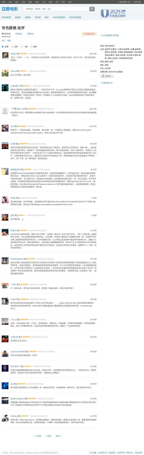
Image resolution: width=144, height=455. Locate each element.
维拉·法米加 (113, 58)
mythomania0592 (18, 352)
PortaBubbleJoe (17, 259)
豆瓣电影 (12, 9)
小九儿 (13, 319)
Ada (12, 126)
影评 (47, 17)
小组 (44, 2)
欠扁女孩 (14, 337)
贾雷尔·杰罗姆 (110, 52)
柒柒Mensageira (17, 399)
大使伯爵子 (15, 86)
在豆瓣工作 (102, 453)
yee (12, 384)
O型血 (13, 198)
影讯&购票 (6, 17)
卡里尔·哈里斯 (123, 49)
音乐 (23, 2)
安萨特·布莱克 (110, 49)
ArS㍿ (13, 144)
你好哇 (13, 54)
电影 (17, 2)
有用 (95, 54)
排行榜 (38, 17)
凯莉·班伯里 (121, 55)
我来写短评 (90, 34)
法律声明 (121, 453)
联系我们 (112, 453)
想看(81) (30, 34)
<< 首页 (37, 436)
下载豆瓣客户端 (124, 2)
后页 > (58, 436)
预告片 (107, 76)
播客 (30, 2)
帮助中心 (129, 453)
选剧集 (28, 17)
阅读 (50, 2)
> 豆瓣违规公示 (106, 83)
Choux (13, 71)
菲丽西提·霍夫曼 (126, 58)
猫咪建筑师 (15, 169)
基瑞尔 (13, 230)
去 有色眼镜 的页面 (110, 35)
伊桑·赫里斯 (135, 49)
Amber (13, 299)
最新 (9, 41)
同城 (37, 2)
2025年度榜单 (59, 17)
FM (57, 2)
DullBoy (14, 416)
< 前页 (48, 436)
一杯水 (13, 284)
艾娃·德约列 (109, 46)
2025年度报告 (75, 17)
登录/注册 (137, 2)
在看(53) (18, 34)
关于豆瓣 (92, 453)
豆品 (70, 2)
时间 (63, 2)
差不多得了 (15, 366)
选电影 (18, 17)
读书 (10, 2)
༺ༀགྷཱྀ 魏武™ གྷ (17, 109)
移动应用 (138, 453)
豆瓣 (3, 2)
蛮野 (12, 215)
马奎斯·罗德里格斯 (125, 52)
